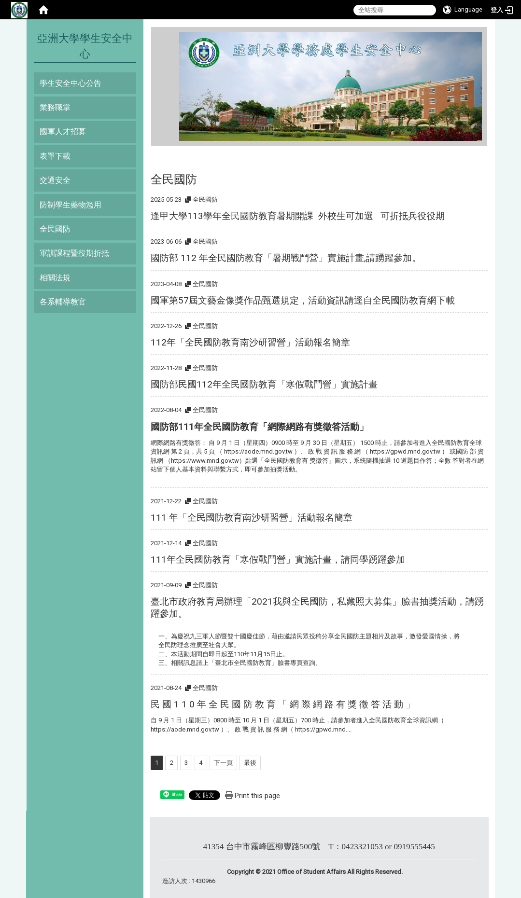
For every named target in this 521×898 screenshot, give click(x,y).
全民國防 (55, 229)
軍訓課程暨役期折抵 (74, 253)
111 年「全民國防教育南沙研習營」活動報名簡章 (251, 517)
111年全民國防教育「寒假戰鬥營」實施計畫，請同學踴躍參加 (278, 559)
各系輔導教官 (63, 301)
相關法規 (55, 277)
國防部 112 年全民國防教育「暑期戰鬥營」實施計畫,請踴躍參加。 (286, 257)
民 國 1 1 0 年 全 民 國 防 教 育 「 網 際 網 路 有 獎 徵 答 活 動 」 (283, 704)
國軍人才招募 (63, 131)
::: (175, 36)
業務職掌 (55, 107)
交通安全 (55, 180)
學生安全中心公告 (70, 83)
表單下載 (55, 156)
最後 (250, 762)
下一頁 (223, 762)
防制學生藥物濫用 (70, 204)
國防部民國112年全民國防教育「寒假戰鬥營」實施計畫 (264, 384)
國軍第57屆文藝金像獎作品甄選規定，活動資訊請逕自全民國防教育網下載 (303, 300)
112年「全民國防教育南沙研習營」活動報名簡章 (250, 342)
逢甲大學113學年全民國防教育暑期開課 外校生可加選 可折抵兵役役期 (298, 215)
